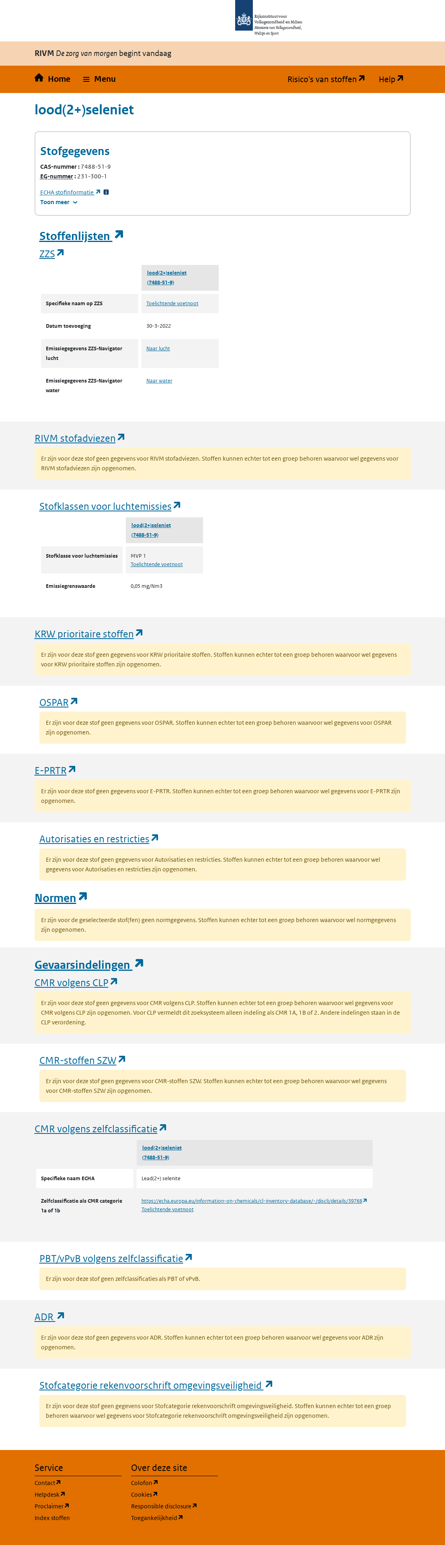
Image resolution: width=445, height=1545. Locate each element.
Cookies (174, 1494)
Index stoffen (52, 1518)
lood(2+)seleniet (167, 272)
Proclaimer (78, 1506)
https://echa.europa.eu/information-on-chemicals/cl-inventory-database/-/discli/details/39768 (254, 1201)
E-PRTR (56, 770)
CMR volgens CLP (77, 982)
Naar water (159, 380)
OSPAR (59, 702)
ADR (50, 1316)
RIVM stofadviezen (80, 438)
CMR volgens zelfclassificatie (101, 1128)
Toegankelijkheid (174, 1517)
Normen (61, 898)
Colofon (174, 1482)
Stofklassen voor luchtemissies (110, 506)
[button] (99, 79)
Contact (78, 1482)
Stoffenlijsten (82, 236)
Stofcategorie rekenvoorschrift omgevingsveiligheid (156, 1385)
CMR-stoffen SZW (83, 1060)
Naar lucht (158, 348)
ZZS (52, 253)
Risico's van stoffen (329, 79)
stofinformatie (70, 192)
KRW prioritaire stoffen (89, 633)
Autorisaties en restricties (99, 838)
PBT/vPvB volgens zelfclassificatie (116, 1258)
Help (395, 79)
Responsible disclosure (174, 1506)
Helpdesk (78, 1494)
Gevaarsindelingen (90, 965)
